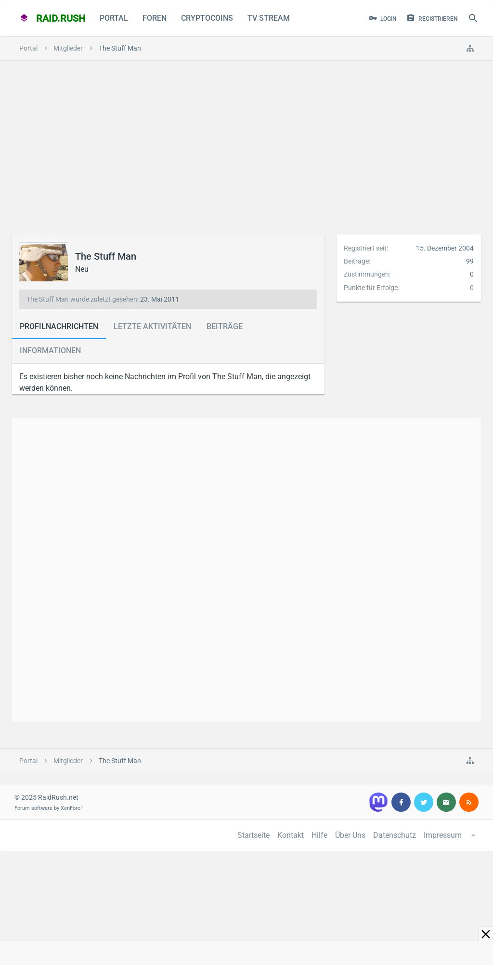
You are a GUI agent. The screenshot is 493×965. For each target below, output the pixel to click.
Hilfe (319, 835)
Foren (155, 18)
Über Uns (350, 835)
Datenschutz (394, 835)
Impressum (443, 835)
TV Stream (268, 18)
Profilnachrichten (59, 326)
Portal (114, 18)
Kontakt (290, 835)
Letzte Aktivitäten (152, 326)
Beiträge (225, 326)
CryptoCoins (207, 18)
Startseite (253, 835)
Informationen (50, 350)
